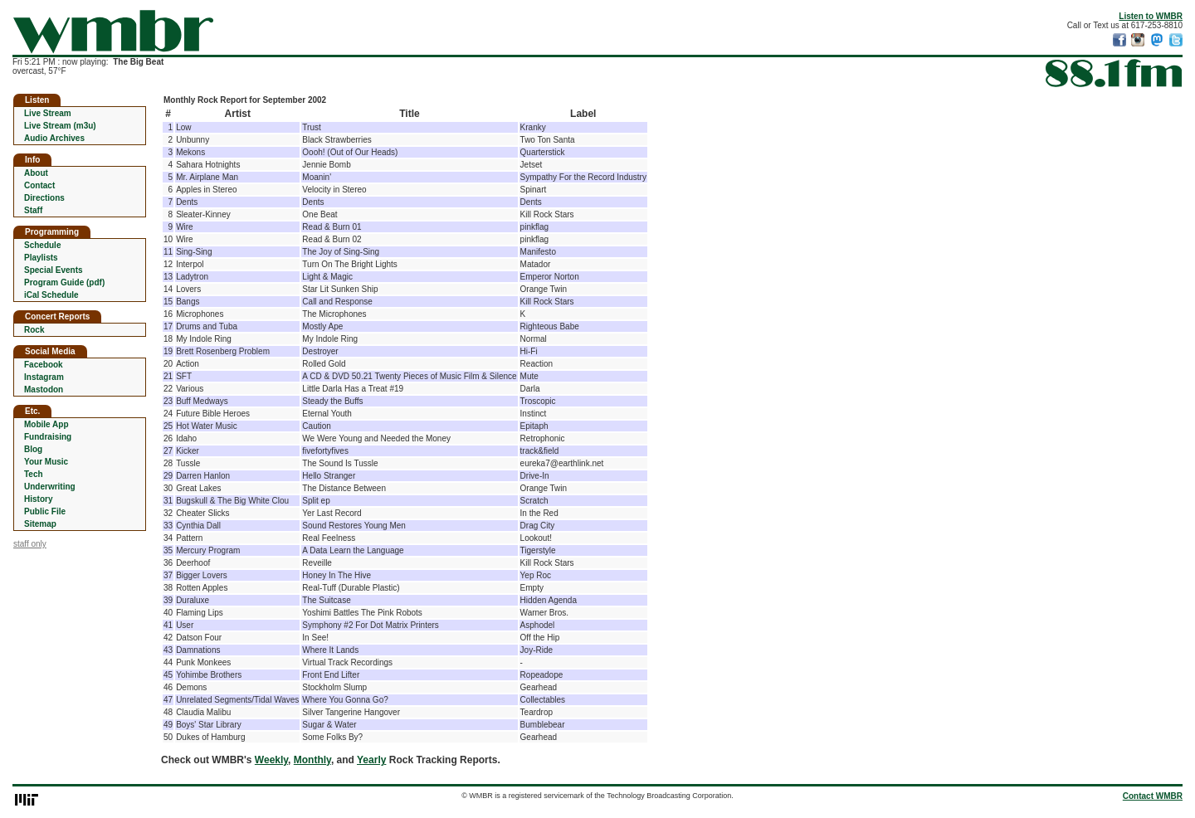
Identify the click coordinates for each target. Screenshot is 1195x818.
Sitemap (40, 523)
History (38, 499)
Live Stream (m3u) (60, 125)
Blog (33, 449)
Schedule (42, 245)
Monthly (312, 760)
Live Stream (47, 113)
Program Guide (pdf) (64, 282)
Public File (45, 511)
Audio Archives (54, 138)
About (36, 173)
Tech (33, 474)
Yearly (371, 760)
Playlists (41, 257)
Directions (44, 197)
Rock (34, 329)
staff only (29, 543)
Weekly (271, 760)
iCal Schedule (51, 294)
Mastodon (43, 389)
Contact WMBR (1153, 796)
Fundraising (47, 436)
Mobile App (46, 424)
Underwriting (50, 486)
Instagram (44, 377)
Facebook (43, 364)
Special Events (53, 270)
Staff (33, 210)
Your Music (46, 461)
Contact (39, 185)
